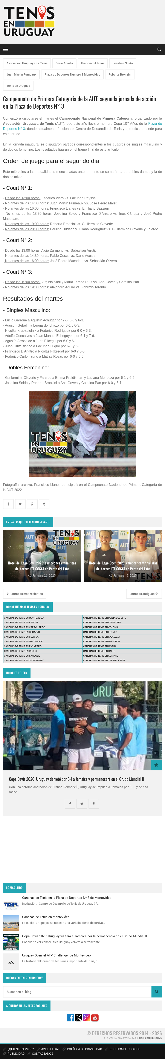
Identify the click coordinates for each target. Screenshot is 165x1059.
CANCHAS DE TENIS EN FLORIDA (21, 637)
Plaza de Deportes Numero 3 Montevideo (72, 74)
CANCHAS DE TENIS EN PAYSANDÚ (101, 641)
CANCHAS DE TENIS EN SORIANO (100, 656)
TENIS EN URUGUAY (150, 1038)
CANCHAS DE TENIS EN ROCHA (20, 651)
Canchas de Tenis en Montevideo (46, 917)
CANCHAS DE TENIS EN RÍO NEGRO (22, 646)
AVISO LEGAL (48, 1049)
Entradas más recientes (24, 594)
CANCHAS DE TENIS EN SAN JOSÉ (22, 656)
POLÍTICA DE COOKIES (122, 1049)
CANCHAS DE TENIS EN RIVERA (99, 646)
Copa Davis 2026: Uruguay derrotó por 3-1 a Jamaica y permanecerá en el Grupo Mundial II (76, 779)
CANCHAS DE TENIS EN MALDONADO (23, 641)
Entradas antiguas (144, 594)
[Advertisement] (82, 849)
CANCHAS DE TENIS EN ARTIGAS (21, 622)
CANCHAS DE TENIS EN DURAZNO (22, 632)
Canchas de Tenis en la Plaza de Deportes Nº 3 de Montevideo (67, 898)
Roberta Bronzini (119, 74)
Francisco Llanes (92, 63)
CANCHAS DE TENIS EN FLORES (100, 632)
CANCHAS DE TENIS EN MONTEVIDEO (24, 618)
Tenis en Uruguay (18, 85)
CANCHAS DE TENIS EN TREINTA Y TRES (104, 660)
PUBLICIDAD (13, 1053)
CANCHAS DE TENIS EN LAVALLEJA (101, 637)
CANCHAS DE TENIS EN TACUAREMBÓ (24, 660)
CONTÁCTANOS (40, 1053)
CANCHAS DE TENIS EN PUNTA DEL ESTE (104, 618)
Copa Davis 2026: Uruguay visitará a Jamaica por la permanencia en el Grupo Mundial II (84, 936)
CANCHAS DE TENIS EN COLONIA (100, 627)
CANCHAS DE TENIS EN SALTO (99, 651)
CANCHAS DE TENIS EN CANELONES (102, 622)
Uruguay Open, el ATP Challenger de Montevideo (56, 955)
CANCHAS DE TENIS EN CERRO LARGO (24, 627)
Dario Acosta (64, 63)
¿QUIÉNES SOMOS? (18, 1049)
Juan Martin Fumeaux (21, 74)
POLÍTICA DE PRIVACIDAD (82, 1049)
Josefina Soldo (123, 63)
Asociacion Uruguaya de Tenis (26, 63)
